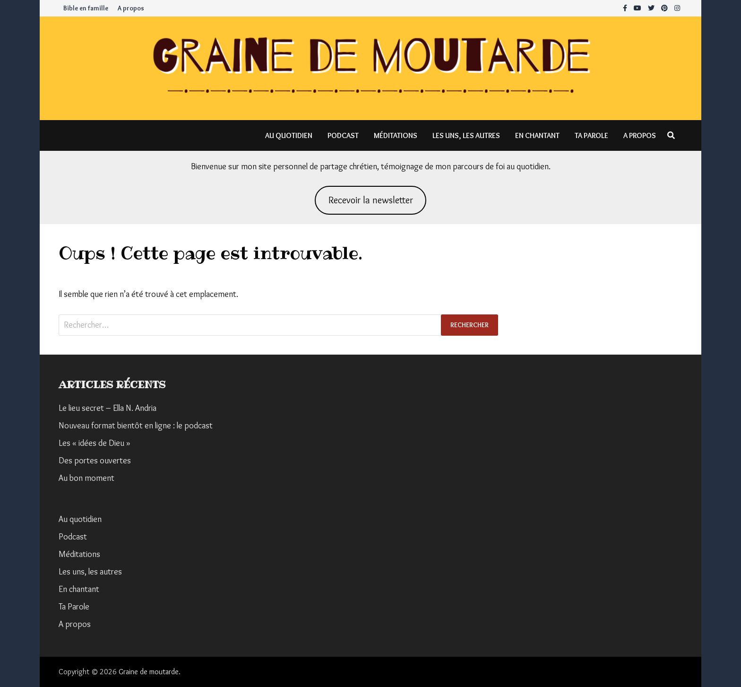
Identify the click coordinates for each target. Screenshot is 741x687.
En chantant (537, 135)
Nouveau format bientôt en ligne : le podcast (136, 425)
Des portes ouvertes (95, 460)
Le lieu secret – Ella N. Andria (107, 408)
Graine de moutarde (149, 671)
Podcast (343, 135)
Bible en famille (85, 8)
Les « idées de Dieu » (94, 443)
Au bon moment (86, 478)
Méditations (395, 135)
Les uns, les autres (466, 135)
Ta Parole (591, 135)
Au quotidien (288, 135)
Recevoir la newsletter (370, 200)
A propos (131, 8)
